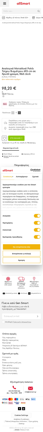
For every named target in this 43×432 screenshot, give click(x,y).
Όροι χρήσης (7, 365)
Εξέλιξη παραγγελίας (10, 340)
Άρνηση (21, 260)
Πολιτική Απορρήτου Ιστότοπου (16, 421)
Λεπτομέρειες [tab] (21, 177)
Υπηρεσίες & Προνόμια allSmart (14, 346)
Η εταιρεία (6, 357)
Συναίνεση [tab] (7, 177)
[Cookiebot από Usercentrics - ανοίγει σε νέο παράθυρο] (30, 170)
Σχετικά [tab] (35, 177)
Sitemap (21, 423)
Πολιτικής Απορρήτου (22, 322)
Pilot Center (6, 343)
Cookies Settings (21, 415)
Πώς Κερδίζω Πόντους (10, 348)
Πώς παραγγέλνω (9, 337)
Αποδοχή (18, 322)
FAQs (4, 360)
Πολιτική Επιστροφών (10, 368)
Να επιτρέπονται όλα (21, 247)
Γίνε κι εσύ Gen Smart (19, 306)
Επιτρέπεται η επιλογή (21, 253)
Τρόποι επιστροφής (10, 373)
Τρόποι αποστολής (9, 371)
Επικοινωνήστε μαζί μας (11, 362)
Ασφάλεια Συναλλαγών (21, 419)
